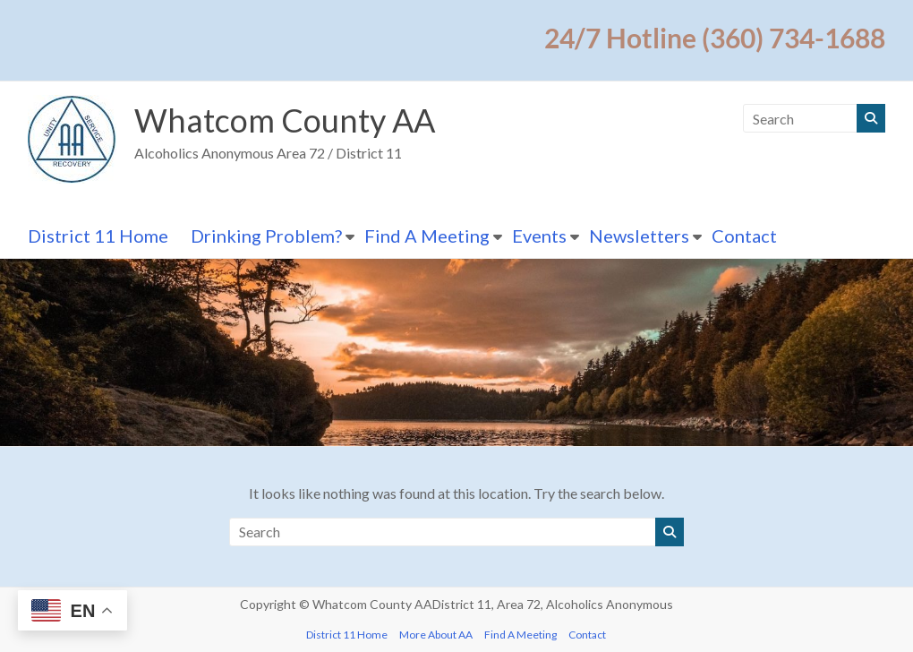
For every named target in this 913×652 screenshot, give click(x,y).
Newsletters (639, 235)
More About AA (436, 634)
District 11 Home (98, 235)
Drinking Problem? (266, 235)
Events (539, 235)
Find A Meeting (427, 235)
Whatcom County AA (284, 120)
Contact (744, 235)
